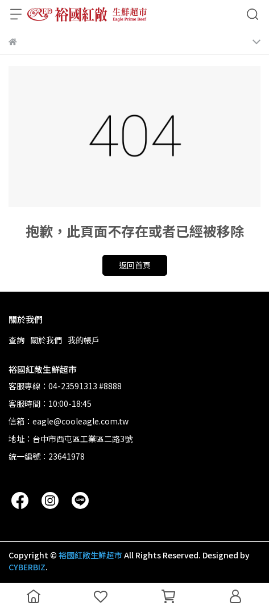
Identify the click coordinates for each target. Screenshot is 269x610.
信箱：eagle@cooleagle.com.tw (69, 421)
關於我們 (46, 340)
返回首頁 (135, 265)
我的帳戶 (84, 340)
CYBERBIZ (27, 567)
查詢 (16, 340)
